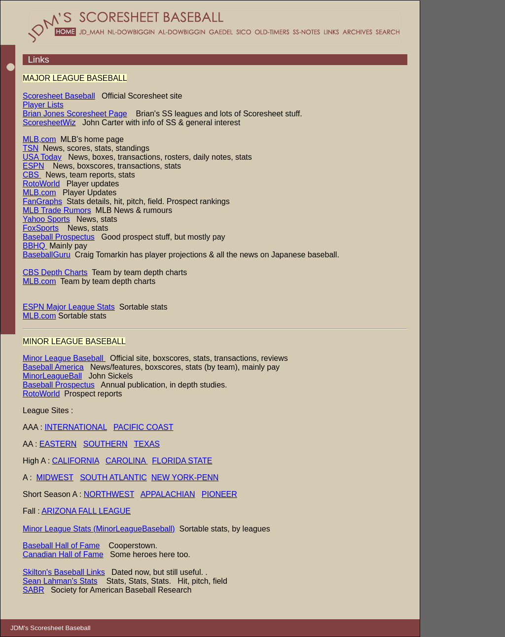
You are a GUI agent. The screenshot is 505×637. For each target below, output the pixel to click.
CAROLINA (126, 461)
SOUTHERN (105, 444)
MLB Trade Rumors (57, 210)
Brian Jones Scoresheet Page (75, 113)
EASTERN (58, 444)
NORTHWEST (109, 494)
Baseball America (53, 367)
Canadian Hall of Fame (63, 554)
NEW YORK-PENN (185, 477)
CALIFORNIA (75, 461)
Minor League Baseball (64, 358)
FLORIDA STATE (182, 461)
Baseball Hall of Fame (61, 545)
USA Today (42, 157)
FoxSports (41, 228)
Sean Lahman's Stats (60, 581)
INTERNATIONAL (75, 427)
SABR (33, 590)
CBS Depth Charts (55, 272)
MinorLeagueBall (52, 376)
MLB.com (39, 192)
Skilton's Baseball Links (64, 572)
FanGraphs (42, 201)
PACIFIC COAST (143, 427)
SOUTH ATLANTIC (113, 477)
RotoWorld (41, 183)
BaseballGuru (47, 254)
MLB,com (39, 139)
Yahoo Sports (46, 219)
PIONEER (219, 494)
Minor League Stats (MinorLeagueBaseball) (99, 529)
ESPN (33, 166)
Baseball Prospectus (59, 237)
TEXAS (147, 444)
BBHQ (35, 246)
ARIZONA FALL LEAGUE (86, 511)
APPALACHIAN (168, 494)
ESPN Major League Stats (69, 307)
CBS (32, 175)
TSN (30, 148)
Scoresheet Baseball (59, 96)
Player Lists (43, 105)
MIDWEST (54, 477)
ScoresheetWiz (49, 122)
